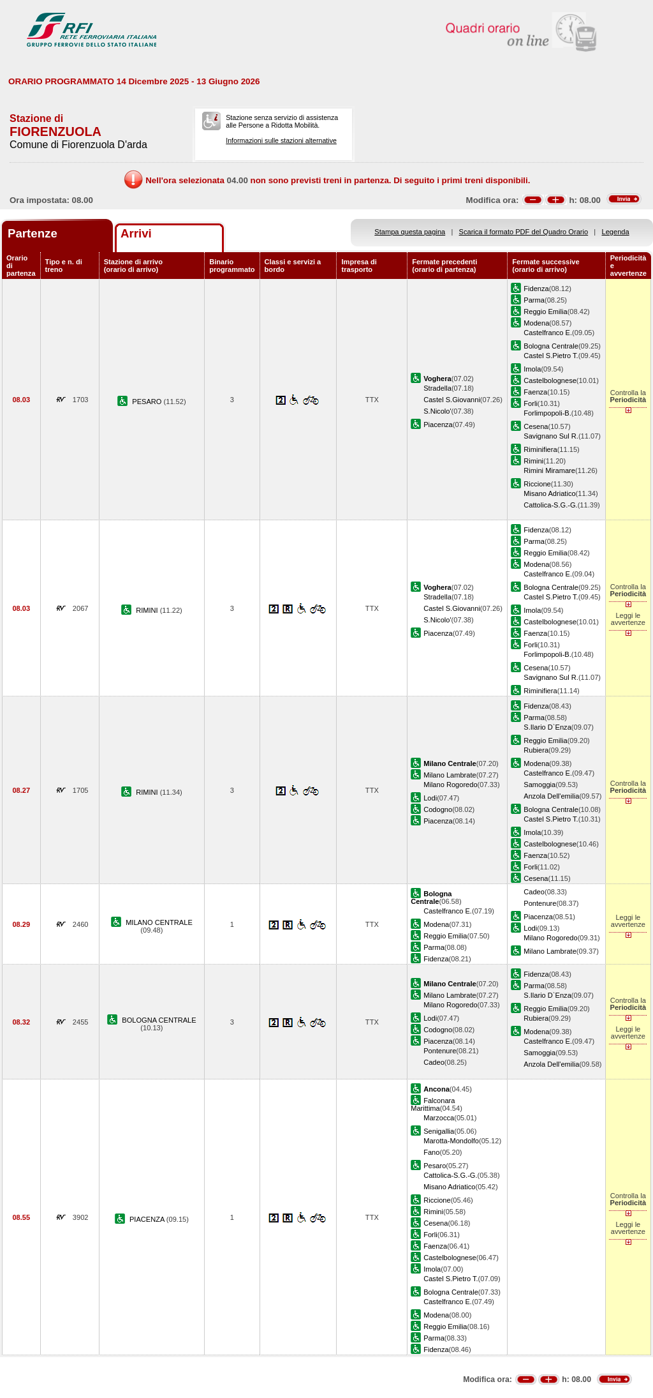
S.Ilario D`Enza (547, 727)
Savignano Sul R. (551, 436)
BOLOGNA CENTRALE (159, 1020)
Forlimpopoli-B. (547, 413)
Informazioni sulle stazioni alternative (281, 140)
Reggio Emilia (545, 311)
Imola (532, 369)
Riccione (537, 484)
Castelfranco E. (548, 332)
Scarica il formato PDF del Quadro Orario (524, 232)
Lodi (430, 798)
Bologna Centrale (551, 346)
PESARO (147, 401)
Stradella (437, 388)
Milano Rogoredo (450, 784)
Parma (534, 300)
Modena (536, 323)
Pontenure (540, 903)
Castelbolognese (550, 380)
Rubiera (536, 750)
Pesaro (434, 1165)
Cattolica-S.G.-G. (550, 505)
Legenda (615, 232)
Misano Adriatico (549, 493)
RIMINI (148, 610)
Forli (531, 403)
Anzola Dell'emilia (551, 796)
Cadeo (534, 892)
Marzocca (438, 1118)
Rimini (533, 461)
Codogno (437, 809)
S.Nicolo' (437, 411)
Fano (431, 1152)
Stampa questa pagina (409, 232)
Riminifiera (540, 449)
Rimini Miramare (549, 470)
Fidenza (536, 288)
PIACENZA (147, 1219)
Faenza (535, 392)
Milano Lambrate (449, 775)
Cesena (536, 426)
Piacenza (438, 424)
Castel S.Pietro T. (551, 355)
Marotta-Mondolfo (451, 1141)
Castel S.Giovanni (451, 399)
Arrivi (136, 233)
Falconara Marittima (433, 1104)
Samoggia (539, 784)
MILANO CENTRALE (159, 922)
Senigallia (438, 1131)
